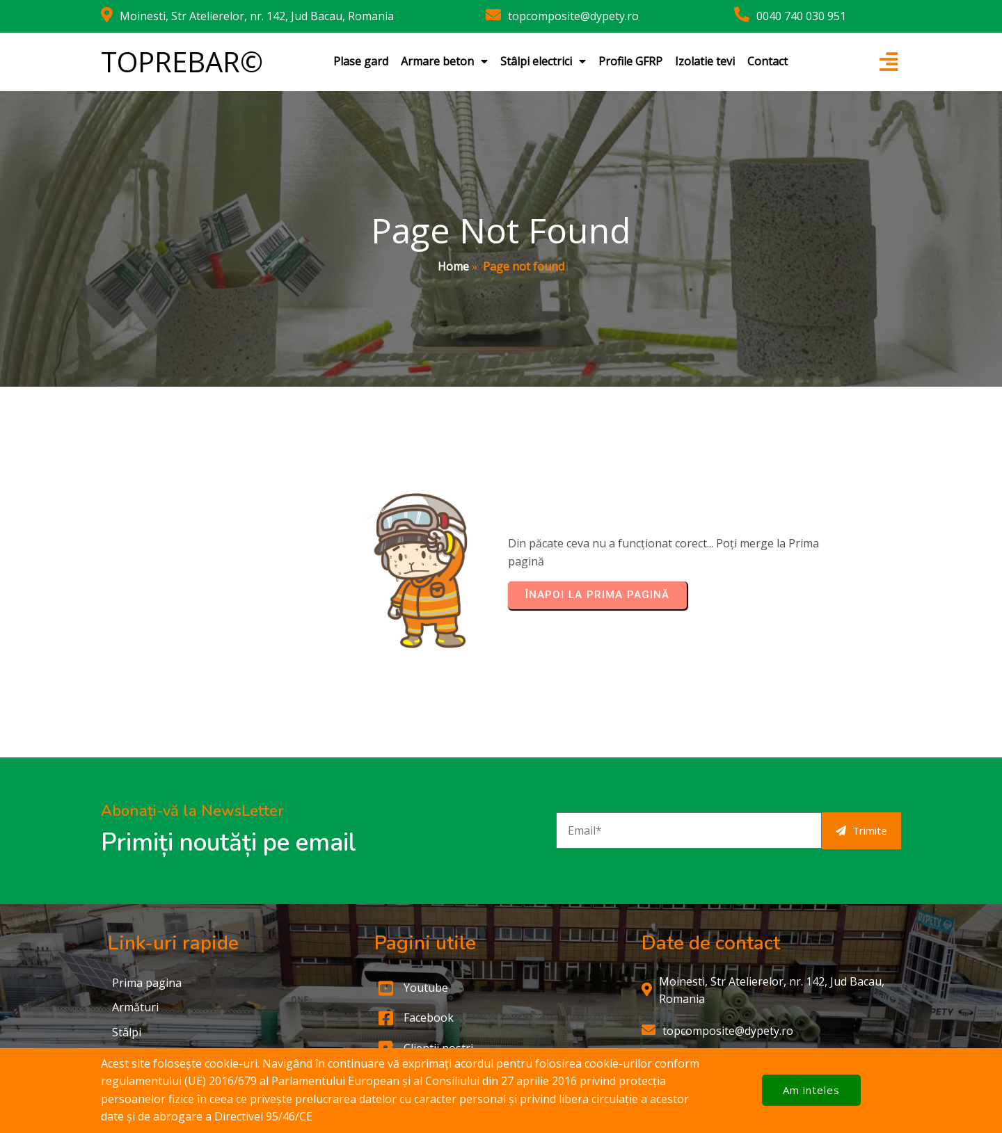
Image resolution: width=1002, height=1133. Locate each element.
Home (453, 266)
